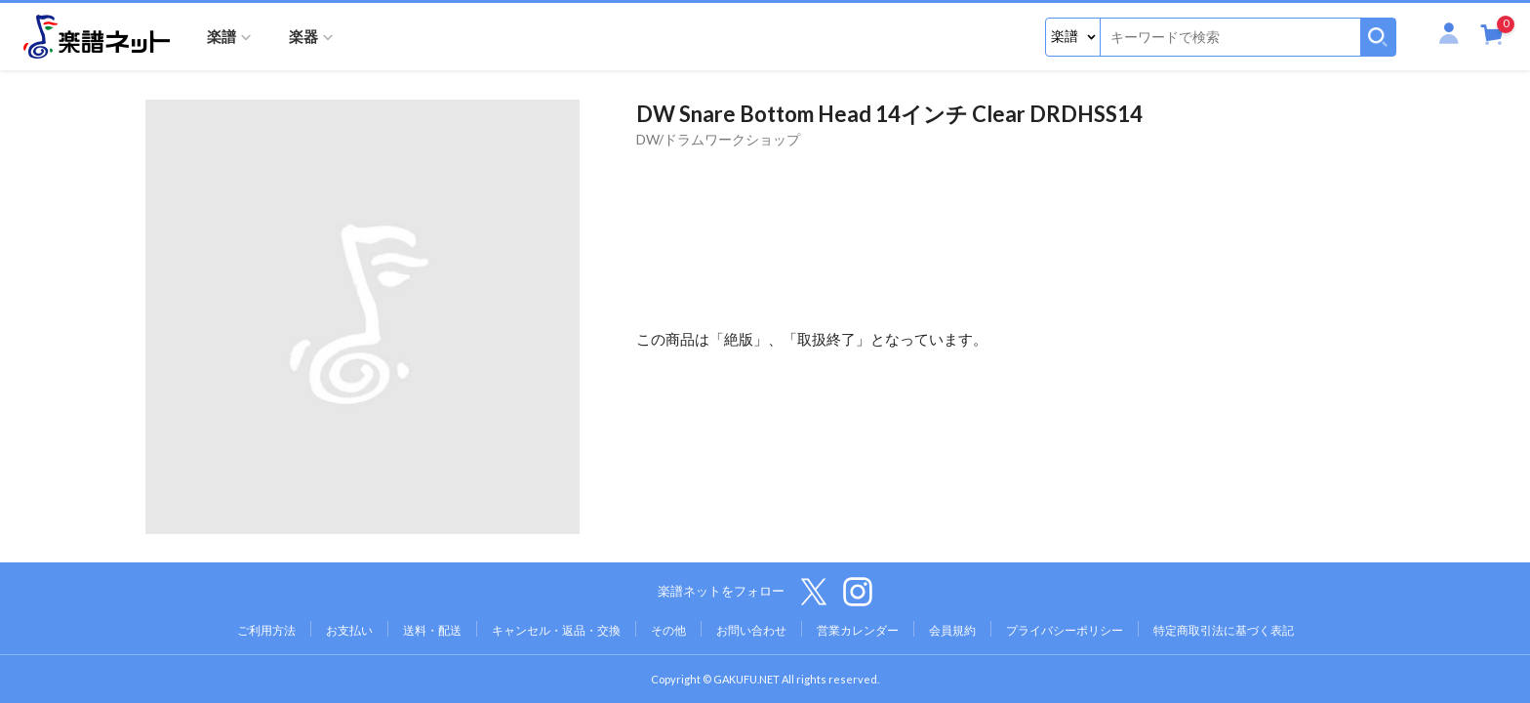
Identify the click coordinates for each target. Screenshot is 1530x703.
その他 (668, 630)
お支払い (349, 630)
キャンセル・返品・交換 (556, 630)
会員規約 (952, 630)
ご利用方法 (266, 630)
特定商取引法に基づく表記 (1223, 630)
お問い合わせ (751, 630)
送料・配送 (432, 630)
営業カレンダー (858, 630)
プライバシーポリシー (1064, 630)
